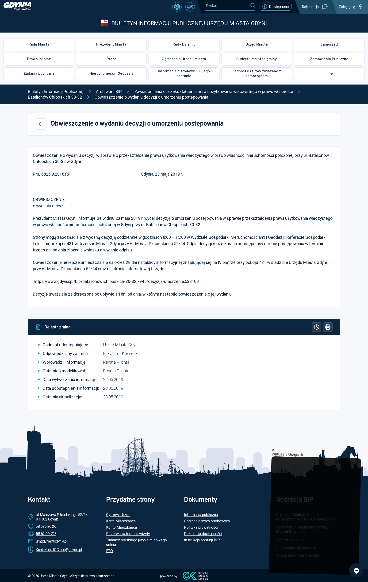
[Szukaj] (252, 6)
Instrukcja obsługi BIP (202, 540)
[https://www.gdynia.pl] (17, 7)
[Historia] (316, 327)
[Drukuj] (328, 327)
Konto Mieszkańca (121, 527)
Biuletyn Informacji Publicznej (55, 91)
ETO (109, 551)
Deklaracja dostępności (203, 534)
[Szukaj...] (227, 5)
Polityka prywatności (201, 527)
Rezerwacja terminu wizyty (128, 534)
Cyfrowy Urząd (118, 515)
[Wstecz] (40, 124)
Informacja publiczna (201, 515)
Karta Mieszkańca (121, 521)
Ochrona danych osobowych (207, 521)
